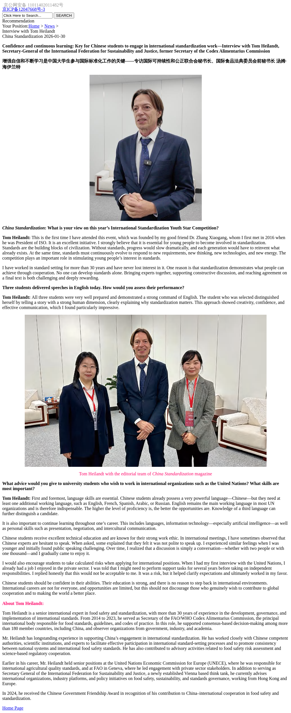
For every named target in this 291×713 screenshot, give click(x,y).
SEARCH (64, 15)
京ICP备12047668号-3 (23, 9)
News (49, 26)
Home (34, 26)
